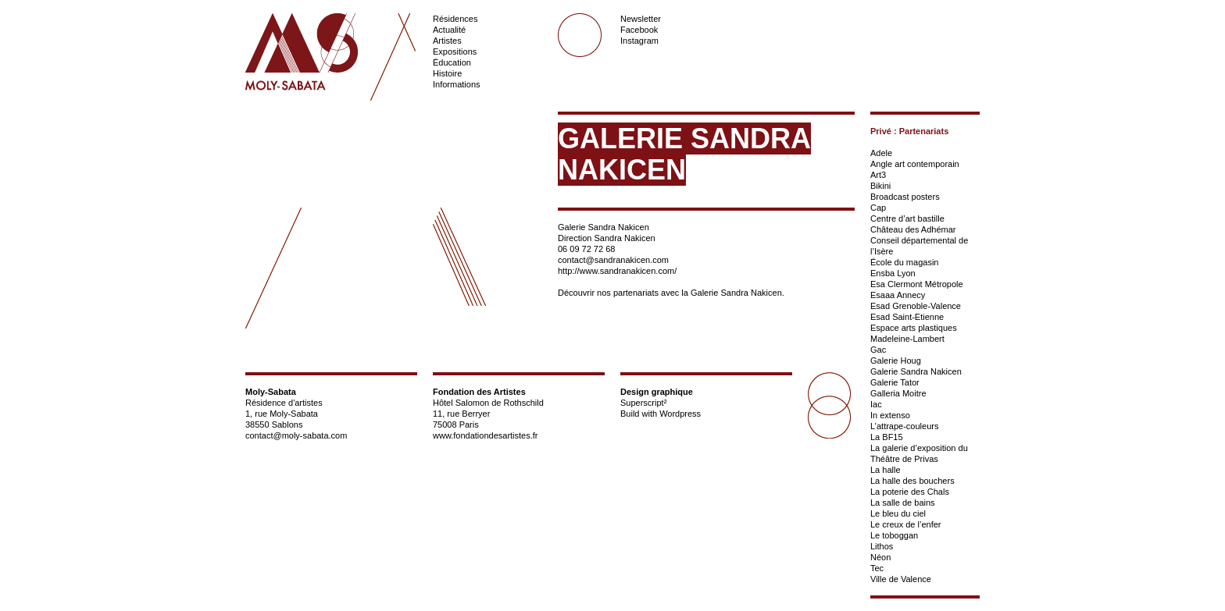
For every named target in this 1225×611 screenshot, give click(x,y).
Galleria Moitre (898, 393)
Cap (878, 207)
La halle (885, 469)
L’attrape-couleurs (904, 426)
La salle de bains (902, 502)
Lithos (881, 546)
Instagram (639, 40)
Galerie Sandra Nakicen (916, 371)
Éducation (452, 62)
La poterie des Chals (909, 491)
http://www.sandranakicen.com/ (617, 270)
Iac (876, 404)
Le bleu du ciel (898, 513)
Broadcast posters (905, 196)
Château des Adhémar (912, 229)
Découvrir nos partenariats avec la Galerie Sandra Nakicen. (671, 292)
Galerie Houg (895, 360)
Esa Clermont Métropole (916, 284)
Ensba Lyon (893, 273)
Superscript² (643, 402)
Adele (881, 153)
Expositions (455, 51)
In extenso (890, 415)
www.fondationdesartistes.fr (485, 435)
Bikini (880, 185)
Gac (878, 349)
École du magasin (904, 262)
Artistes (447, 40)
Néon (880, 557)
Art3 (878, 174)
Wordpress (680, 413)
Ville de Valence (900, 579)
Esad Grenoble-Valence (915, 306)
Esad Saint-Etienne (907, 316)
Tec (877, 568)
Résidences (455, 18)
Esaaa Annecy (897, 295)
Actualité (449, 29)
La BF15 (886, 437)
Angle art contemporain (914, 164)
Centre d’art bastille (907, 218)
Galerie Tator (895, 382)
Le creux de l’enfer (905, 524)
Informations (456, 84)
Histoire (447, 73)
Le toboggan (894, 535)
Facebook (639, 29)
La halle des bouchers (912, 480)
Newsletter (640, 18)
